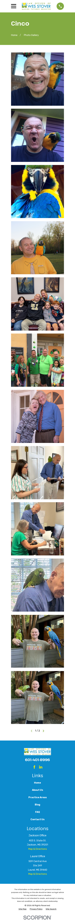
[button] (37, 79)
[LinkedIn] (40, 767)
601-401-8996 (37, 759)
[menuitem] (23, 909)
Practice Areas (37, 797)
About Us (37, 790)
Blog (37, 804)
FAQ (37, 812)
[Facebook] (34, 767)
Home (37, 782)
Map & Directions (37, 849)
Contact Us (37, 819)
